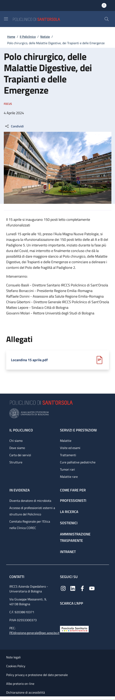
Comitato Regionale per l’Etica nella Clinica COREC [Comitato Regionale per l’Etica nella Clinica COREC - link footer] (29, 524)
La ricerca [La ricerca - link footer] (69, 511)
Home (11, 36)
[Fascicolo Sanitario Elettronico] (74, 628)
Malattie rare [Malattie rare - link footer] (69, 476)
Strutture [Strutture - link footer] (15, 462)
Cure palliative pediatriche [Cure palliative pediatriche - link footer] (77, 462)
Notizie (45, 36)
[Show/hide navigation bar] (6, 18)
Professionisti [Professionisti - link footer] (73, 500)
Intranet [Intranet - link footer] (68, 551)
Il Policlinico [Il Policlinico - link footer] (21, 430)
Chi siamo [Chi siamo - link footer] (16, 440)
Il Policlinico (28, 36)
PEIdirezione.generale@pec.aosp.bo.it (34, 632)
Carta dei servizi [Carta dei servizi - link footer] (20, 455)
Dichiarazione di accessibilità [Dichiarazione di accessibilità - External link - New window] (25, 692)
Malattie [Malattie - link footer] (65, 440)
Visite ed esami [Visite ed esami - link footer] (70, 447)
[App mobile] (63, 614)
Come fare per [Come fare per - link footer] (73, 490)
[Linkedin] (73, 588)
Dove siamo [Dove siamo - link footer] (17, 447)
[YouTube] (92, 588)
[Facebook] (82, 588)
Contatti (17, 576)
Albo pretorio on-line (20, 683)
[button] (106, 19)
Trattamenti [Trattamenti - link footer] (68, 455)
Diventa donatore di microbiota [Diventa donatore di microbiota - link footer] (30, 500)
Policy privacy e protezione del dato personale (37, 674)
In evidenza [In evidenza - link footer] (19, 490)
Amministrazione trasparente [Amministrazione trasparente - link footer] (75, 537)
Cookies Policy (15, 666)
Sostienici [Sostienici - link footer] (69, 523)
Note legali (13, 657)
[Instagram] (63, 588)
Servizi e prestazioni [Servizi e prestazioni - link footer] (78, 430)
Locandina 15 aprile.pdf (29, 360)
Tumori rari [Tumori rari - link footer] (67, 469)
